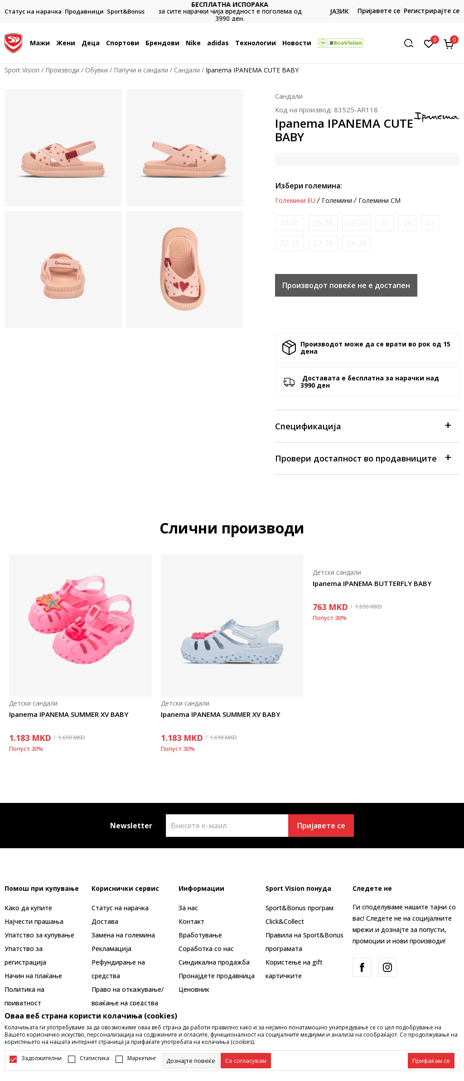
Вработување (200, 935)
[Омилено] (429, 43)
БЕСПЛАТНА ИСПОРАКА (232, 4)
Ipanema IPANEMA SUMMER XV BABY (68, 714)
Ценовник (194, 989)
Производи (62, 70)
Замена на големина (123, 935)
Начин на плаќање (33, 975)
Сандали (187, 70)
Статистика (94, 1058)
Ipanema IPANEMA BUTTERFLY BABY (372, 583)
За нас (188, 907)
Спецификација (362, 425)
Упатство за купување (39, 935)
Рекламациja (111, 948)
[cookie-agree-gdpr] (246, 1060)
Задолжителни (41, 1058)
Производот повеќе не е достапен (346, 285)
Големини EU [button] (295, 200)
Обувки (96, 70)
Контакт (191, 921)
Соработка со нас (206, 948)
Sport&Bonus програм (300, 907)
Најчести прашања (34, 921)
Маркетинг (141, 1058)
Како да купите (28, 907)
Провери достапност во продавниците (362, 458)
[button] (411, 43)
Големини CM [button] (379, 200)
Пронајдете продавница (217, 975)
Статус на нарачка (120, 907)
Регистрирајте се (431, 10)
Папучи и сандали (141, 70)
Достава (105, 921)
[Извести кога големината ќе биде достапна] (289, 223)
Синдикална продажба (214, 962)
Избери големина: (308, 186)
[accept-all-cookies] (431, 1060)
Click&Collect (285, 921)
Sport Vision (22, 70)
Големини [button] (337, 200)
